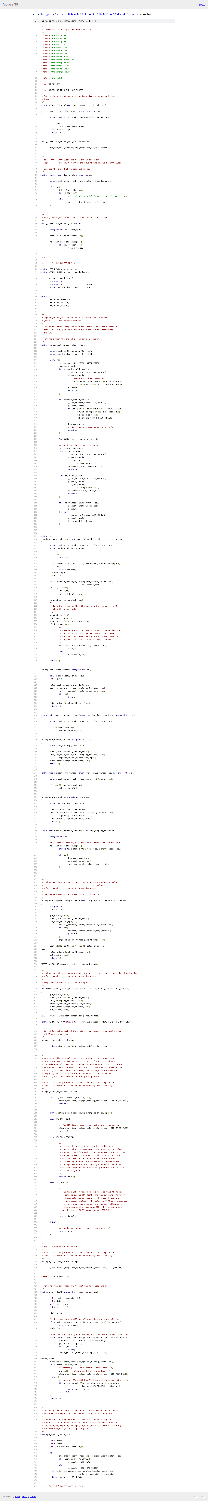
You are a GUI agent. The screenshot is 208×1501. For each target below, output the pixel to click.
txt (196, 1496)
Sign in (202, 4)
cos (35, 14)
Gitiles (17, 1496)
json (202, 1496)
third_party (47, 14)
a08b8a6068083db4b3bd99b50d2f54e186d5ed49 (96, 14)
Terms (33, 1496)
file (92, 21)
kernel (60, 14)
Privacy (25, 1496)
